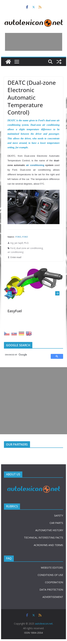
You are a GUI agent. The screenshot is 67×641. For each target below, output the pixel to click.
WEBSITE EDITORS (52, 567)
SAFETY (58, 515)
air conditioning (35, 165)
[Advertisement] (33, 42)
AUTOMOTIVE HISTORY (49, 530)
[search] (26, 354)
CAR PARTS (56, 523)
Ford (12, 248)
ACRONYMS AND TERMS (48, 545)
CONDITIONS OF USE (50, 575)
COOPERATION (54, 582)
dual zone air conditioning (29, 248)
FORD (18, 237)
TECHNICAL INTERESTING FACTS (43, 537)
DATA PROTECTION (51, 589)
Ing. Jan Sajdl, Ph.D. (19, 242)
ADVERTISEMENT (53, 597)
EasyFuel (15, 311)
